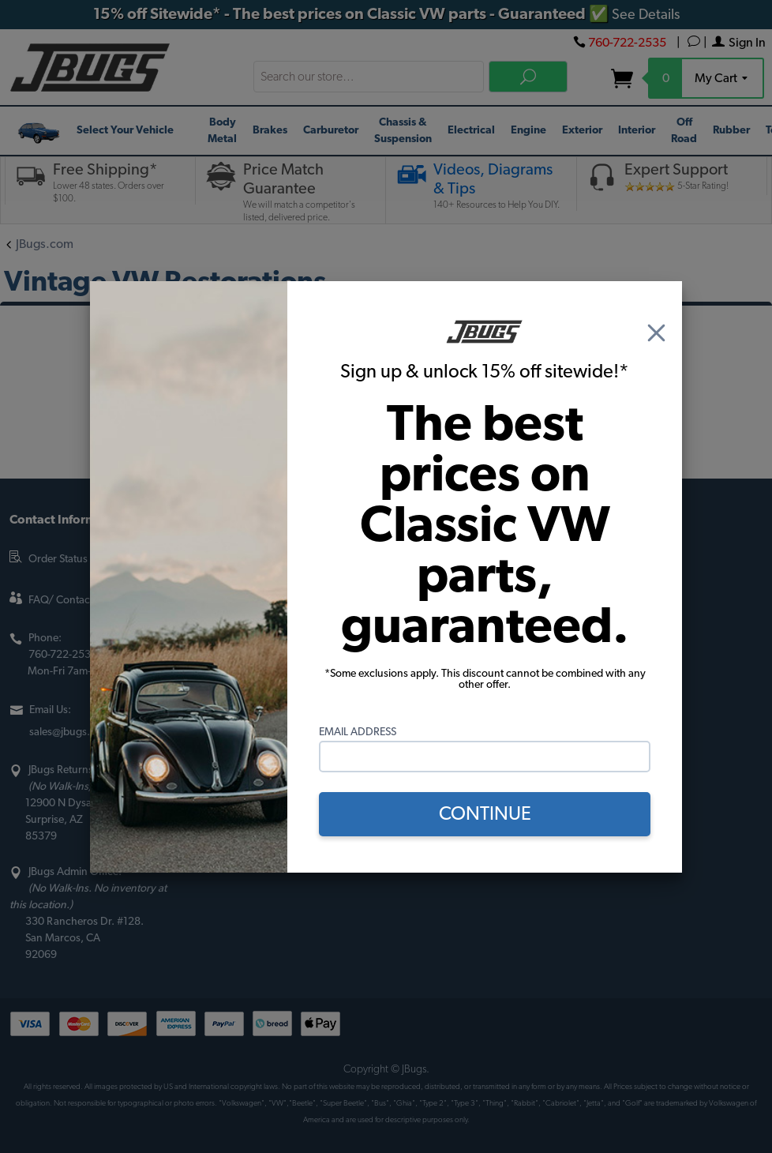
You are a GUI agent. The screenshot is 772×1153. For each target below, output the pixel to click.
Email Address (357, 732)
